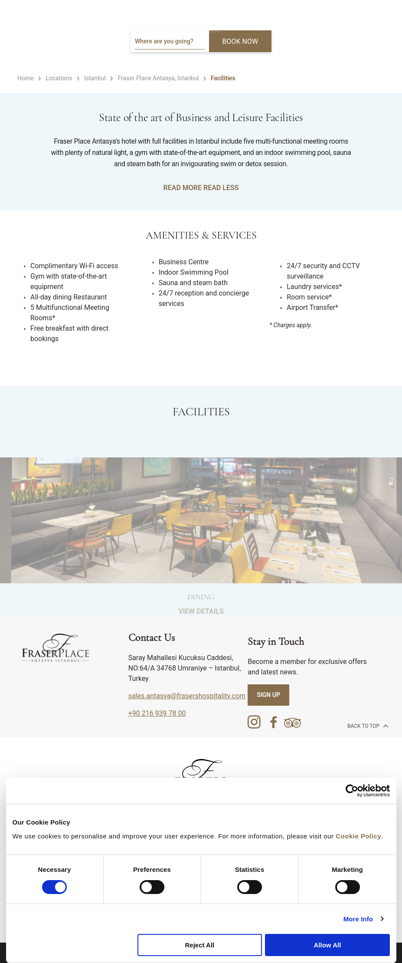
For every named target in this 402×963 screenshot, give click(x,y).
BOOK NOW (240, 41)
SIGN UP (268, 694)
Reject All (199, 945)
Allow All (327, 945)
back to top (367, 725)
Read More (182, 188)
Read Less (221, 188)
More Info (358, 919)
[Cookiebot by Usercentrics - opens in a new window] (352, 790)
